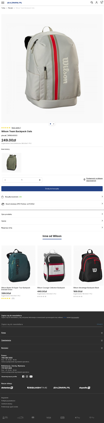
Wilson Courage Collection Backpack (51, 288)
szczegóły (75, 317)
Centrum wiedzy (6, 404)
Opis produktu (52, 214)
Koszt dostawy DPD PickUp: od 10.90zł (52, 204)
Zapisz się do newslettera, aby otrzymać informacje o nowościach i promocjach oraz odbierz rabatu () (40, 317)
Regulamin (4, 398)
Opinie (52, 221)
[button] (50, 123)
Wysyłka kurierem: (52, 197)
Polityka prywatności (8, 401)
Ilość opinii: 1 (16, 128)
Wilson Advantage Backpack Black (86, 288)
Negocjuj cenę (52, 228)
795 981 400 (7, 358)
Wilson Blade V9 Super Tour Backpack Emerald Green (15, 289)
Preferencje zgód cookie (9, 407)
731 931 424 (6, 368)
